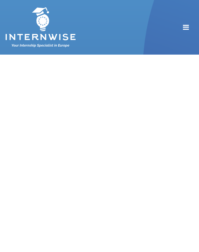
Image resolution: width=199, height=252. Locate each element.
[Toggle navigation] (185, 27)
